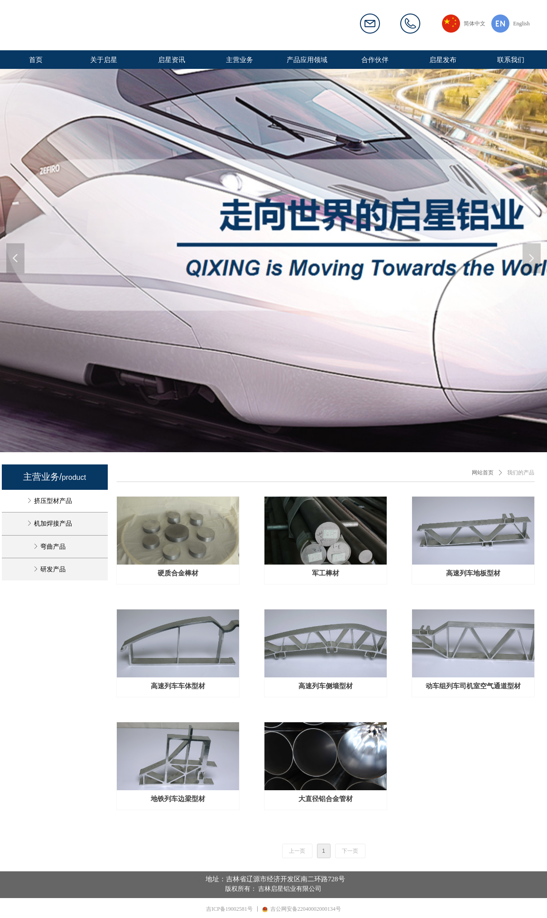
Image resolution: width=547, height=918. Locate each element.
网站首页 (483, 472)
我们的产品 (520, 472)
